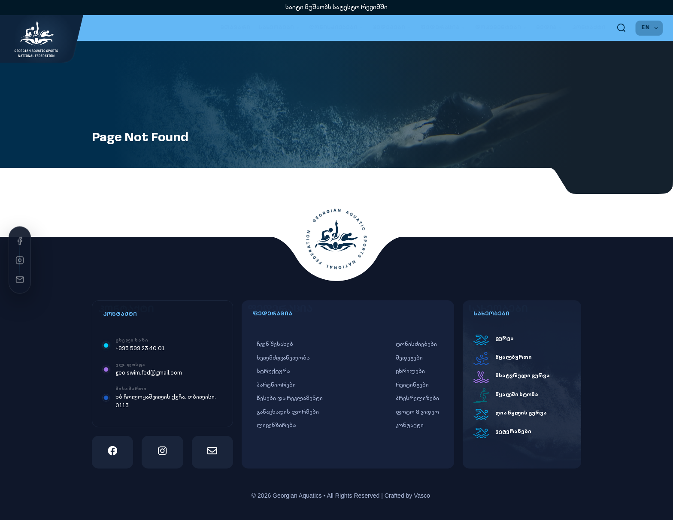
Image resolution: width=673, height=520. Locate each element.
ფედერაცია (443, 27)
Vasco (422, 495)
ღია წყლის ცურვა (521, 413)
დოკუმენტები (501, 27)
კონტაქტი (589, 27)
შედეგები (392, 27)
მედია (550, 27)
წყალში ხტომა (516, 394)
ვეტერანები (513, 431)
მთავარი (235, 27)
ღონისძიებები (336, 27)
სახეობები (279, 27)
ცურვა (504, 338)
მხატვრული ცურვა (522, 375)
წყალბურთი (513, 357)
